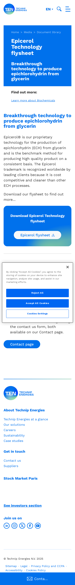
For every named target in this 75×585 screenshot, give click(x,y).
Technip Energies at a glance (26, 419)
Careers (10, 430)
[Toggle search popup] (59, 9)
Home (15, 32)
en (49, 9)
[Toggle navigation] (67, 9)
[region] (37, 292)
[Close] (67, 266)
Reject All (37, 292)
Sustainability (14, 435)
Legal (23, 566)
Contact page (22, 344)
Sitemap (11, 566)
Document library (49, 32)
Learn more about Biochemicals (33, 100)
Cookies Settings (37, 313)
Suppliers (11, 466)
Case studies (13, 441)
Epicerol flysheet (37, 235)
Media (28, 32)
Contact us (12, 460)
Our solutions (14, 425)
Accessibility (13, 570)
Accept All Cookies (37, 303)
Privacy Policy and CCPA (47, 566)
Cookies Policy (36, 570)
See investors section (23, 505)
